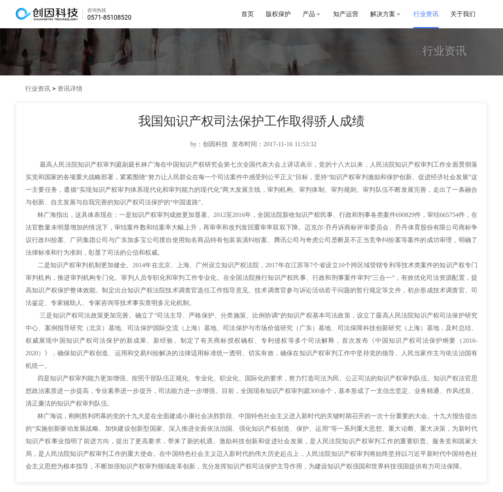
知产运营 (345, 14)
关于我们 (462, 14)
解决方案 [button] (386, 14)
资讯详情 (70, 88)
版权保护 (278, 14)
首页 (247, 14)
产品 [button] (312, 14)
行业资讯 (426, 14)
